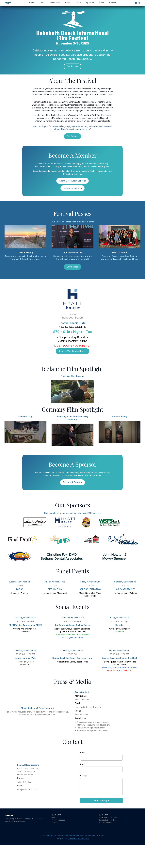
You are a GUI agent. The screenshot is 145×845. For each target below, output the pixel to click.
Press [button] (101, 3)
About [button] (42, 3)
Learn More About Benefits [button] (72, 180)
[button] (136, 3)
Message (83, 776)
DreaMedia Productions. (78, 838)
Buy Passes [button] (72, 266)
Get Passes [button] (72, 66)
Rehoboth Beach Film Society (77, 108)
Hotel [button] (79, 3)
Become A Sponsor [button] (72, 482)
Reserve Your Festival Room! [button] (72, 351)
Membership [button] (55, 3)
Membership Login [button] (72, 188)
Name (82, 752)
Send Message (101, 800)
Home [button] (31, 3)
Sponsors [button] (90, 3)
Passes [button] (68, 3)
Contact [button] (112, 3)
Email (82, 764)
